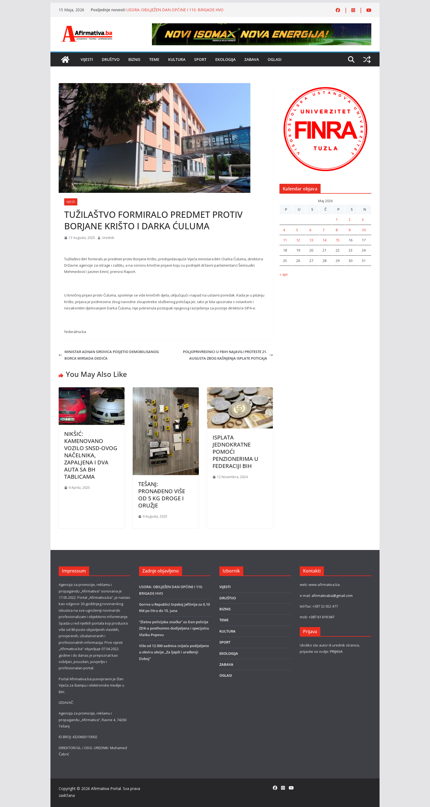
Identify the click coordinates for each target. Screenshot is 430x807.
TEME (154, 59)
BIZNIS (134, 59)
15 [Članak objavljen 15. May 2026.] (338, 240)
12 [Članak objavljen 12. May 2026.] (298, 240)
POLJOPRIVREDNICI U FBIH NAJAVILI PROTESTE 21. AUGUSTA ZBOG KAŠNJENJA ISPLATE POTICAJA (228, 354)
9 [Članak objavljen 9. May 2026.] (349, 229)
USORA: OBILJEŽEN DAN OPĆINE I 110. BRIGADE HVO (175, 9)
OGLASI (274, 59)
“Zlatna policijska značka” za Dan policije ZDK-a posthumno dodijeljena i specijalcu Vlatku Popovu (174, 628)
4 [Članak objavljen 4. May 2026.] (284, 229)
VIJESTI (87, 59)
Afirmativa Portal (106, 788)
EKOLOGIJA (225, 59)
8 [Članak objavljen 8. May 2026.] (337, 229)
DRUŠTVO (111, 59)
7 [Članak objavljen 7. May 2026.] (323, 229)
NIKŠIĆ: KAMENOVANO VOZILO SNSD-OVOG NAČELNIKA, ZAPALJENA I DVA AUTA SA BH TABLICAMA (90, 455)
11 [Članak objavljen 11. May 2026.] (285, 240)
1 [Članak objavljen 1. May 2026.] (337, 219)
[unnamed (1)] (325, 86)
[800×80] (261, 26)
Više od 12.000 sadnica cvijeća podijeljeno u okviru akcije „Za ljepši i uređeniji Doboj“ (174, 652)
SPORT (200, 59)
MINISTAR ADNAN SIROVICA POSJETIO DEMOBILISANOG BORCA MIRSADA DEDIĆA (109, 354)
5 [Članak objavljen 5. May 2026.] (297, 229)
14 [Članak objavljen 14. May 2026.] (324, 240)
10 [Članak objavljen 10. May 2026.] (364, 229)
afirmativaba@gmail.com (332, 595)
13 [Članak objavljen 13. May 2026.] (311, 240)
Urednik (108, 237)
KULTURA (176, 59)
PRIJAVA (336, 651)
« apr (283, 274)
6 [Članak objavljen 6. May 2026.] (310, 229)
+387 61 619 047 (321, 616)
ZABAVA (251, 59)
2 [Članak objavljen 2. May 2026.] (349, 219)
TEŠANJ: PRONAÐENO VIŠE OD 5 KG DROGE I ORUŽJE (161, 494)
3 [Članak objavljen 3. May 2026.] (363, 219)
